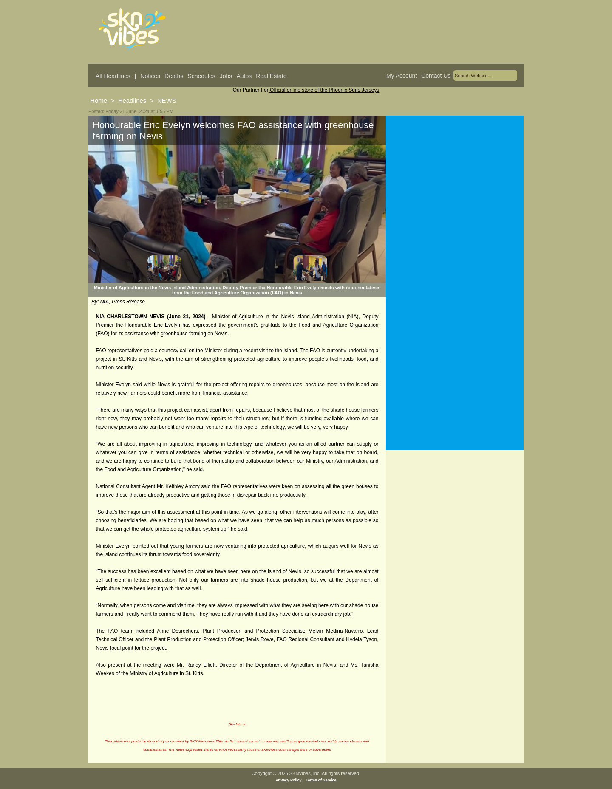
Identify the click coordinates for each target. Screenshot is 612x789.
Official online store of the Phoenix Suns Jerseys (324, 90)
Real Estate (271, 76)
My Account (401, 75)
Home (98, 100)
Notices (150, 76)
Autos (244, 76)
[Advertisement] (455, 199)
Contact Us (435, 75)
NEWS (166, 100)
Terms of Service (321, 780)
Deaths (173, 76)
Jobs (226, 76)
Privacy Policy (289, 780)
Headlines (132, 100)
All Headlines (113, 76)
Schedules (201, 76)
